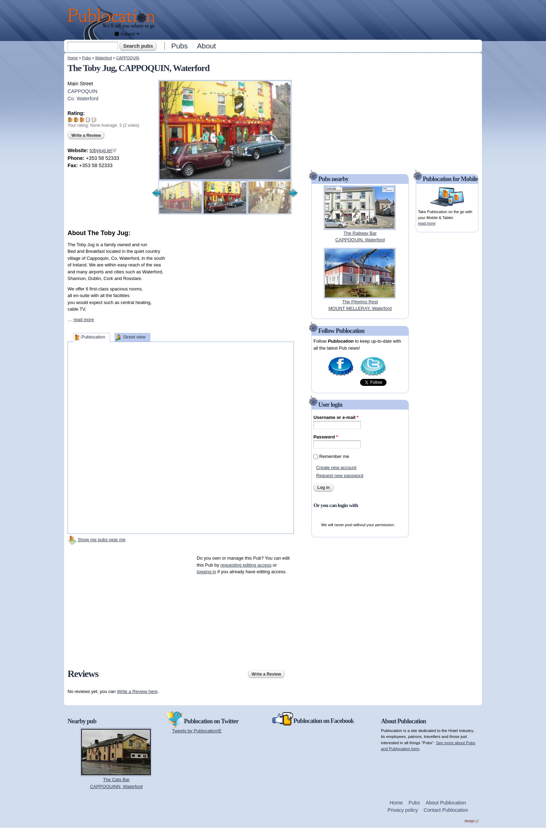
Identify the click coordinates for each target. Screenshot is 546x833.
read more (83, 319)
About (206, 46)
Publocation (93, 337)
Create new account (336, 467)
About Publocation (446, 802)
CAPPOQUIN (127, 58)
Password (325, 436)
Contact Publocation (446, 810)
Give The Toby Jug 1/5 (70, 119)
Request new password (339, 475)
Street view (134, 337)
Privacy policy (403, 810)
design (472, 821)
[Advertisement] (320, 19)
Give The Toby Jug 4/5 (88, 119)
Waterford (103, 58)
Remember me (334, 456)
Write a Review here (137, 691)
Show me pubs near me (101, 539)
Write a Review (86, 135)
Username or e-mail (335, 417)
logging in (206, 571)
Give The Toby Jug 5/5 (94, 119)
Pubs (179, 46)
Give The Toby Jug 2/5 (76, 119)
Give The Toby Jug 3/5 (82, 119)
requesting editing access (246, 565)
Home (73, 58)
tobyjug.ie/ (102, 150)
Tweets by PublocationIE (196, 730)
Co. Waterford (83, 98)
